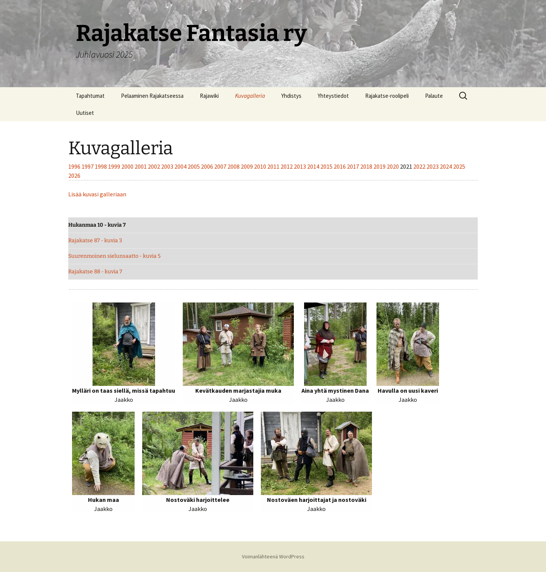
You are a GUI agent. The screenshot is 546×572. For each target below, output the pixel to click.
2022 (420, 166)
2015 (327, 166)
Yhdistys (291, 95)
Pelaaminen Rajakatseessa (152, 95)
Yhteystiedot (333, 95)
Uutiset (85, 112)
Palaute (434, 95)
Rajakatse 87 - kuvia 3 (95, 240)
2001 (141, 166)
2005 (194, 166)
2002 (154, 166)
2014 (313, 166)
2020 (393, 166)
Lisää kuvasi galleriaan (97, 194)
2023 (433, 166)
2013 (300, 166)
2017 (353, 166)
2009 (247, 166)
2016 (340, 166)
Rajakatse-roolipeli (387, 95)
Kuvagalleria (250, 95)
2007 (221, 166)
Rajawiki (209, 95)
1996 (75, 166)
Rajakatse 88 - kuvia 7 (95, 271)
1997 (88, 166)
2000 (128, 166)
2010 (260, 166)
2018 (366, 166)
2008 (234, 166)
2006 (207, 166)
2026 (74, 175)
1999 (114, 166)
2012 (287, 166)
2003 (167, 166)
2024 (446, 166)
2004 (181, 166)
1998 (101, 166)
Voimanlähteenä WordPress (273, 556)
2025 (459, 166)
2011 (274, 166)
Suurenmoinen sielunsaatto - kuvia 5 (114, 256)
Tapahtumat (90, 95)
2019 (380, 166)
